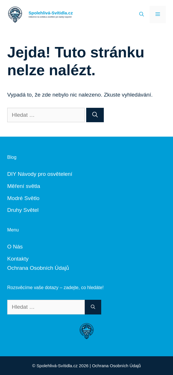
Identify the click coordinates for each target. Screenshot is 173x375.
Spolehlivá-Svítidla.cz (51, 12)
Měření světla (23, 186)
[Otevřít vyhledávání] (141, 14)
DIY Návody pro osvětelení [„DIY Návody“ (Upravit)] (39, 174)
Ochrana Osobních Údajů (38, 268)
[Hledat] (95, 115)
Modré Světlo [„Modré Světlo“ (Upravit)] (23, 198)
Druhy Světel (23, 210)
